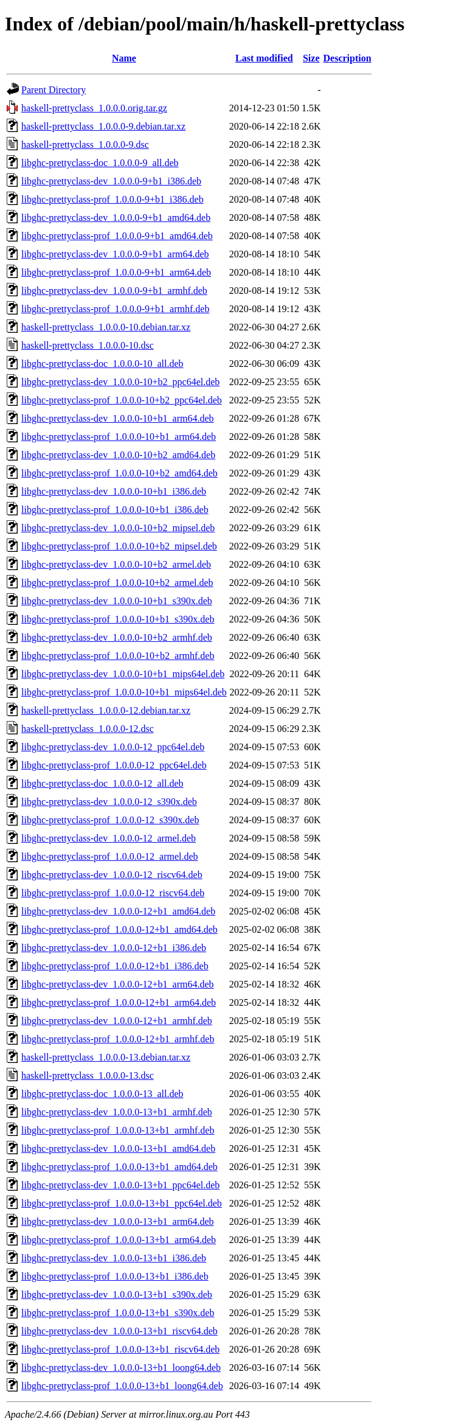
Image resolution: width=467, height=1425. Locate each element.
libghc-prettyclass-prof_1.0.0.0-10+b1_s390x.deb (117, 619)
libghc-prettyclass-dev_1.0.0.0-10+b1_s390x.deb (116, 601)
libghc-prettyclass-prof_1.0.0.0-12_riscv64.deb (112, 893)
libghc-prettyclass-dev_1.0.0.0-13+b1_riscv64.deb (119, 1331)
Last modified (264, 58)
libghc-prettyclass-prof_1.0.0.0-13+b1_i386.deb (115, 1276)
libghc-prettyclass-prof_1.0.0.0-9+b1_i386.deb (112, 199)
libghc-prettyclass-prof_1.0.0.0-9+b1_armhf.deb (115, 309)
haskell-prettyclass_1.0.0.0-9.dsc (85, 144)
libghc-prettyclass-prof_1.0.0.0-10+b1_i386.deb (115, 509)
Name (124, 58)
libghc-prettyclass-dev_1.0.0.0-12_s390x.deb (109, 801)
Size (311, 58)
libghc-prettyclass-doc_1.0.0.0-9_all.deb (100, 163)
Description (347, 58)
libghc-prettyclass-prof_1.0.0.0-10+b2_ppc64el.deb (121, 400)
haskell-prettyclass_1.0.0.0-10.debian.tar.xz (105, 327)
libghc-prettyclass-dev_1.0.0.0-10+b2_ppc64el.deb (120, 382)
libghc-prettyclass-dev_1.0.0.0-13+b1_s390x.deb (116, 1294)
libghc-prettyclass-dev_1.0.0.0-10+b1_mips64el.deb (122, 674)
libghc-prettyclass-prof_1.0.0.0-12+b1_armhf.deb (117, 1039)
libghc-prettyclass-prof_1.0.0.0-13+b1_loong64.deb (122, 1386)
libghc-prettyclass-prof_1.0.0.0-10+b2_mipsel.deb (119, 546)
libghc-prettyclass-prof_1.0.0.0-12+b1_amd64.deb (119, 929)
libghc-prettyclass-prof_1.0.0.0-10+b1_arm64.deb (118, 436)
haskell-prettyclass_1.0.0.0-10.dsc (87, 345)
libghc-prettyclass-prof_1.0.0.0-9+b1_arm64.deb (116, 272)
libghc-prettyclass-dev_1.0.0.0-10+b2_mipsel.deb (118, 528)
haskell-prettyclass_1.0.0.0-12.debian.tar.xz (105, 710)
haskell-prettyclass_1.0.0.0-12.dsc (87, 728)
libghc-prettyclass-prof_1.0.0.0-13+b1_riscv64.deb (120, 1349)
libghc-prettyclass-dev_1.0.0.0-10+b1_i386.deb (113, 491)
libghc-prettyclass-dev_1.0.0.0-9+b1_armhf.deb (114, 290)
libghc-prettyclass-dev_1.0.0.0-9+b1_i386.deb (111, 181)
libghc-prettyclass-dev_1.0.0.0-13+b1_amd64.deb (118, 1148)
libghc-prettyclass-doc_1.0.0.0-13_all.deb (102, 1094)
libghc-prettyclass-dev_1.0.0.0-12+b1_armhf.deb (116, 1021)
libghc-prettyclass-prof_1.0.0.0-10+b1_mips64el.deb (124, 692)
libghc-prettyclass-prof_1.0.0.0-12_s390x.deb (110, 820)
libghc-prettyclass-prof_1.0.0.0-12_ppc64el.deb (114, 765)
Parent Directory (53, 90)
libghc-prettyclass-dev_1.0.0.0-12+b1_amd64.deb (118, 911)
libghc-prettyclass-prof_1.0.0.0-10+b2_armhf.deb (117, 655)
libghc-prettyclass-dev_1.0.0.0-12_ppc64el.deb (112, 747)
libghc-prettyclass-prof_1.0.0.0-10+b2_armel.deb (117, 582)
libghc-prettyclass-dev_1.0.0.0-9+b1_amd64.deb (115, 217)
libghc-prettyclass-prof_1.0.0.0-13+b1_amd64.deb (119, 1167)
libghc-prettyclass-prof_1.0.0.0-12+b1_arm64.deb (118, 1002)
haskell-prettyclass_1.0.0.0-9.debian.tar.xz (103, 126)
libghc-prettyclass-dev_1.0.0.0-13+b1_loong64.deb (121, 1367)
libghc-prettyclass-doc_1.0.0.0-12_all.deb (102, 783)
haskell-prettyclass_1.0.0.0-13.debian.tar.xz (105, 1057)
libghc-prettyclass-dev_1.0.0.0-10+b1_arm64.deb (117, 418)
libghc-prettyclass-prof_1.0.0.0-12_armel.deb (109, 856)
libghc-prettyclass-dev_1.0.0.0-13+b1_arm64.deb (117, 1221)
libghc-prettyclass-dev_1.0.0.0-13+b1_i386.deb (113, 1258)
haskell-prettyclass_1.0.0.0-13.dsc (87, 1075)
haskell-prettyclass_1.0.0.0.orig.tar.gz (94, 108)
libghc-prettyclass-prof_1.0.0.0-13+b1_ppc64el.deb (121, 1203)
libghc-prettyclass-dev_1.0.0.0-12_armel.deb (108, 838)
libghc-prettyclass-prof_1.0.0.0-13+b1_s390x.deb (117, 1313)
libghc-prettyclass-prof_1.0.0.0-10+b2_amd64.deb (119, 473)
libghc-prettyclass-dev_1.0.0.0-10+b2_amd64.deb (118, 455)
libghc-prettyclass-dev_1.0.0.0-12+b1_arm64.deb (117, 984)
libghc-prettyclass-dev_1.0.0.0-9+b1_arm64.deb (115, 254)
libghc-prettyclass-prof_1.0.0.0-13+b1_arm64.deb (118, 1240)
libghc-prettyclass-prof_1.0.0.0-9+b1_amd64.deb (117, 236)
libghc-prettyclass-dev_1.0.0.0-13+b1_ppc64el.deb (120, 1185)
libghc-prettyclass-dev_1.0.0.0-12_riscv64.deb (111, 874)
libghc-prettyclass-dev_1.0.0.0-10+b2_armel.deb (116, 564)
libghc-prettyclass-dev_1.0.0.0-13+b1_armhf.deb (116, 1112)
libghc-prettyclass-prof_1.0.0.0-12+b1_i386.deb (115, 966)
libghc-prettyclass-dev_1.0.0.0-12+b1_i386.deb (113, 947)
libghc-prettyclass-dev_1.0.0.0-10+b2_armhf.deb (116, 637)
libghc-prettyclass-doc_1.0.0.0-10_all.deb (102, 363)
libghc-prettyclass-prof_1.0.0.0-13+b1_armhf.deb (117, 1130)
